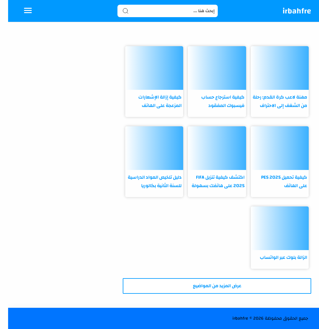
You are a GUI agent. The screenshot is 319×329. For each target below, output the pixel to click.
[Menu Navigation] (20, 11)
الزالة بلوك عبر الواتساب (275, 257)
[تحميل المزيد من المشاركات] (209, 286)
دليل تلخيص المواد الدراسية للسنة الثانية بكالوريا (147, 181)
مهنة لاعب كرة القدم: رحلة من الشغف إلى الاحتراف (272, 101)
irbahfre (288, 11)
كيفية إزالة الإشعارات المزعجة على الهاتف (152, 101)
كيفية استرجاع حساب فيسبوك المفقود (214, 101)
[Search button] (117, 11)
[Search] (159, 11)
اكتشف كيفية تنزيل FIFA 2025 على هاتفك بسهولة (209, 181)
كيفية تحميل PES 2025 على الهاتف (276, 181)
